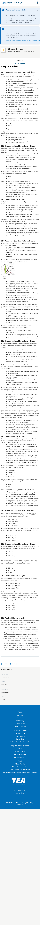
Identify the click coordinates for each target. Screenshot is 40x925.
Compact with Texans (20, 730)
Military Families (20, 764)
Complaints (20, 739)
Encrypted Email (20, 733)
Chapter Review (20, 63)
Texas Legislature (20, 754)
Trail (20, 761)
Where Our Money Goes (20, 767)
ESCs (20, 749)
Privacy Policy (20, 724)
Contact (20, 718)
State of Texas (20, 751)
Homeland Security (20, 757)
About (20, 712)
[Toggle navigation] (37, 2)
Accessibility (20, 721)
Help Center (20, 715)
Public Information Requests (20, 742)
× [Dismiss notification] (37, 10)
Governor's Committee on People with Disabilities (20, 773)
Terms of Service (20, 727)
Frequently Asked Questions (20, 746)
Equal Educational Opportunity (20, 770)
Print (5, 664)
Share (13, 664)
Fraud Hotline (20, 736)
